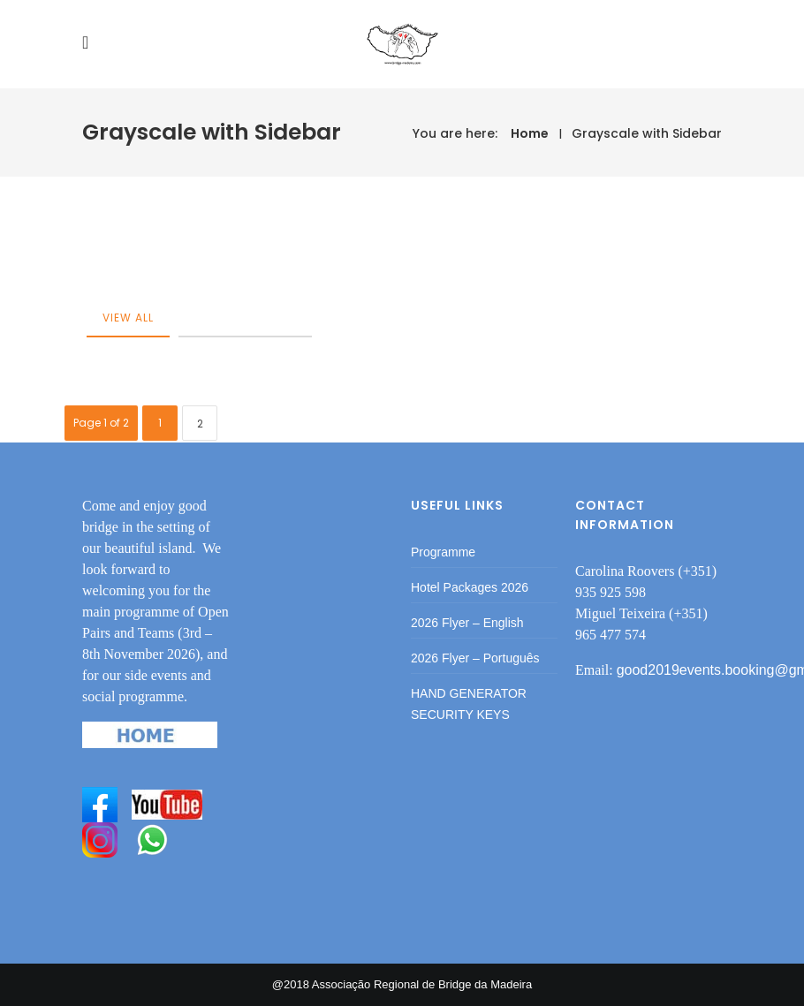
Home (530, 133)
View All (128, 317)
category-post (245, 317)
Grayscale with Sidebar (647, 133)
